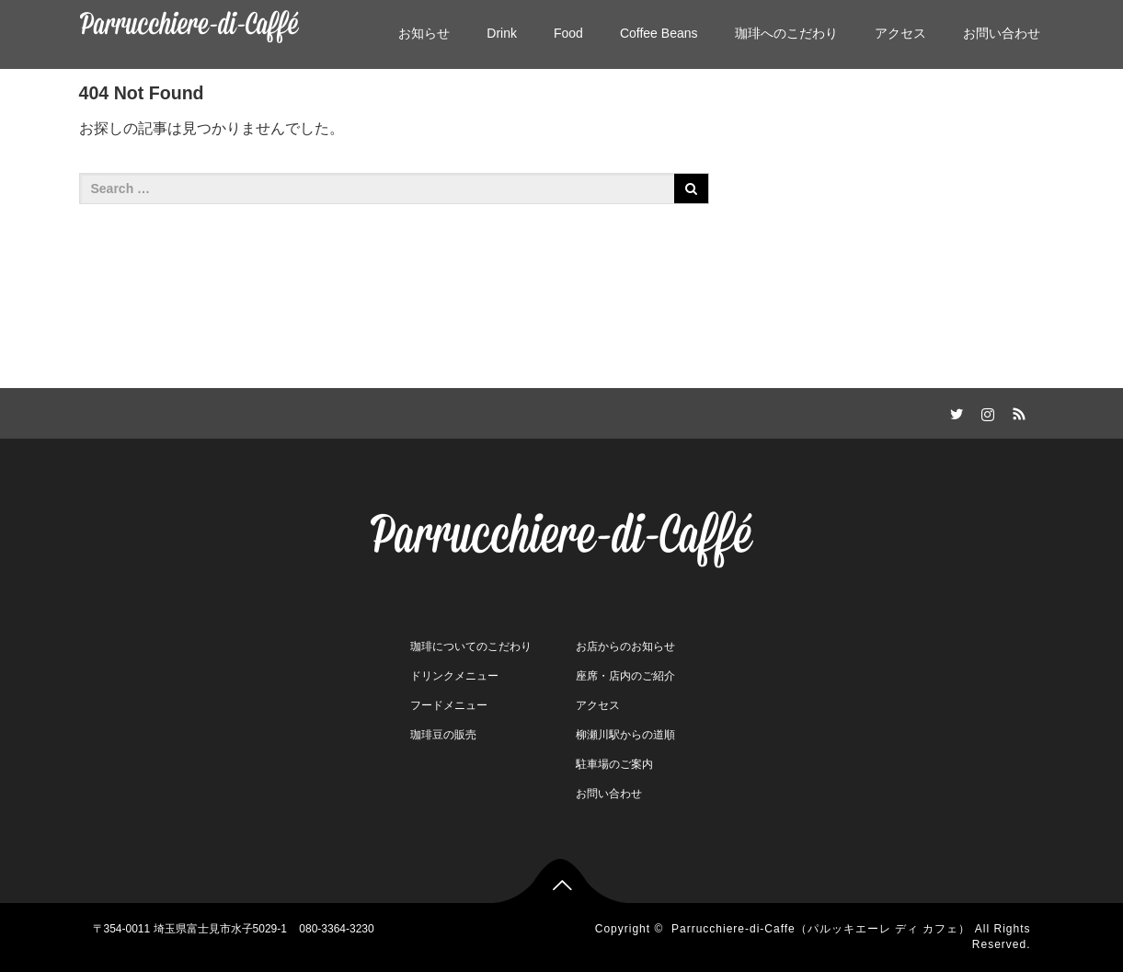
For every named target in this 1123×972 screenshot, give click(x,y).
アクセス (900, 33)
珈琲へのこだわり (786, 33)
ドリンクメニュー (454, 675)
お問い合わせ (1001, 33)
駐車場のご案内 (614, 764)
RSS (1017, 411)
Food (568, 33)
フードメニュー (448, 705)
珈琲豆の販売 (443, 734)
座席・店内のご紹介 (625, 675)
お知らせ (424, 33)
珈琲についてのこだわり (471, 646)
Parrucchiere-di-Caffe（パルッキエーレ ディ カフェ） (821, 928)
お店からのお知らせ (625, 646)
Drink (502, 33)
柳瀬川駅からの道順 (625, 734)
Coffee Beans (659, 33)
